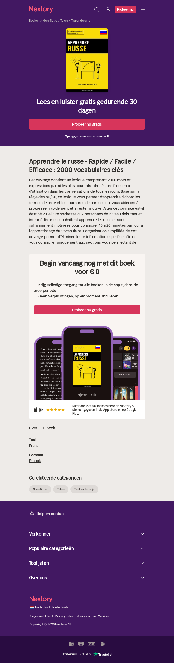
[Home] (60, 9)
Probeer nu (125, 9)
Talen (64, 21)
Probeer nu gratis (87, 124)
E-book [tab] (49, 427)
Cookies (103, 616)
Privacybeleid (64, 616)
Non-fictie (50, 21)
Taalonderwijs (81, 21)
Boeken (34, 21)
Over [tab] (33, 427)
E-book (35, 460)
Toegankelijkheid (41, 616)
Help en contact (47, 513)
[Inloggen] (108, 9)
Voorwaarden (86, 616)
